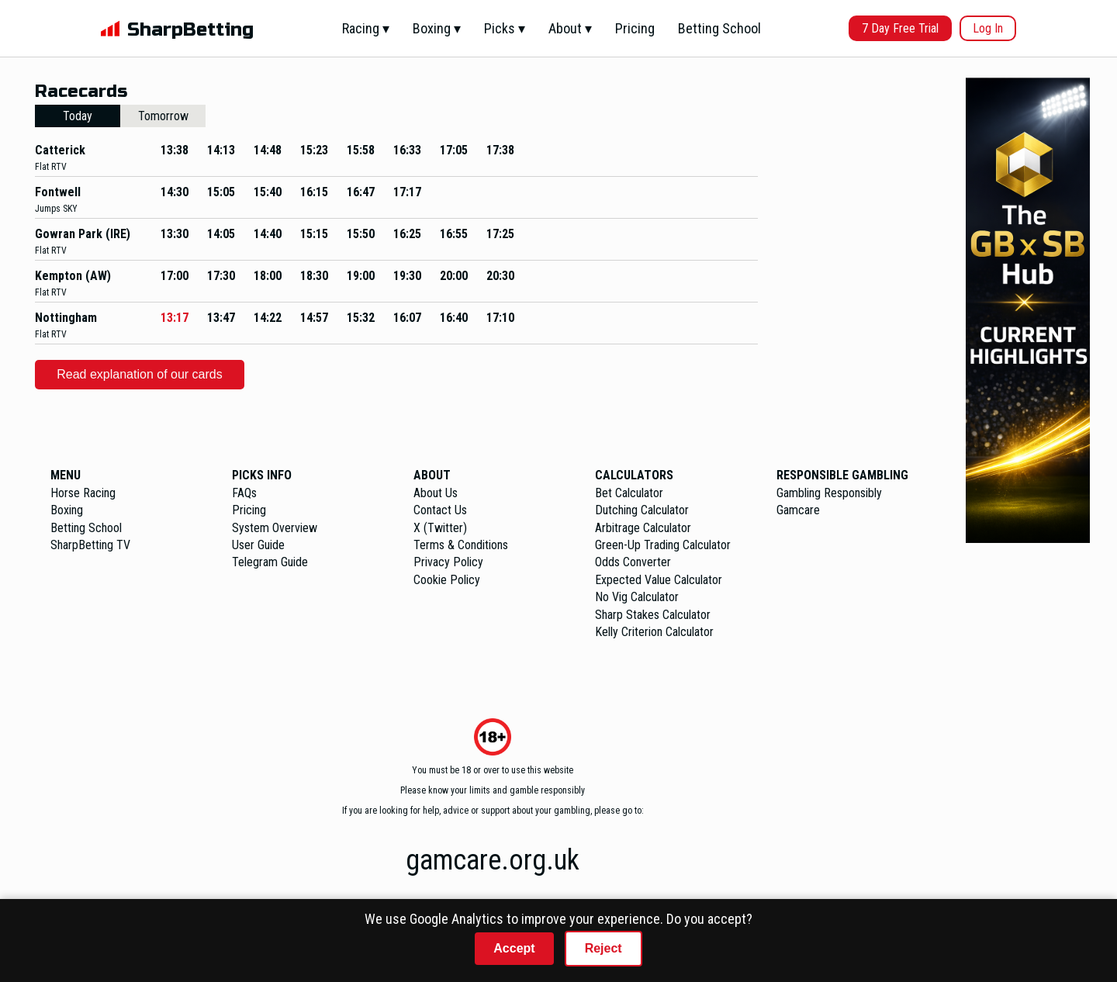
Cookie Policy (446, 579)
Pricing (635, 28)
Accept (513, 948)
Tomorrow (163, 116)
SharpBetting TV (90, 545)
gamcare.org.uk (492, 860)
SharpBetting (190, 30)
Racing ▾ (365, 28)
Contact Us (440, 510)
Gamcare (798, 510)
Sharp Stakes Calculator (653, 614)
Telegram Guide (270, 562)
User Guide (258, 545)
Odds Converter (633, 562)
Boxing (66, 510)
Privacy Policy (448, 562)
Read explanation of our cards (139, 374)
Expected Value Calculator (658, 579)
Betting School (719, 28)
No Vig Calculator (637, 597)
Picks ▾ (504, 28)
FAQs (244, 493)
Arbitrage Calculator (643, 527)
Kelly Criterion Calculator (654, 631)
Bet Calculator (629, 493)
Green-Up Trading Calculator (663, 545)
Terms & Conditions (460, 545)
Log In (988, 28)
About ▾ (570, 28)
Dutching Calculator (642, 510)
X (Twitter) (440, 527)
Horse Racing (83, 493)
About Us (435, 493)
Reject (603, 948)
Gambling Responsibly (829, 493)
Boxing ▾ (437, 28)
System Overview (274, 527)
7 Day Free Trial (900, 28)
